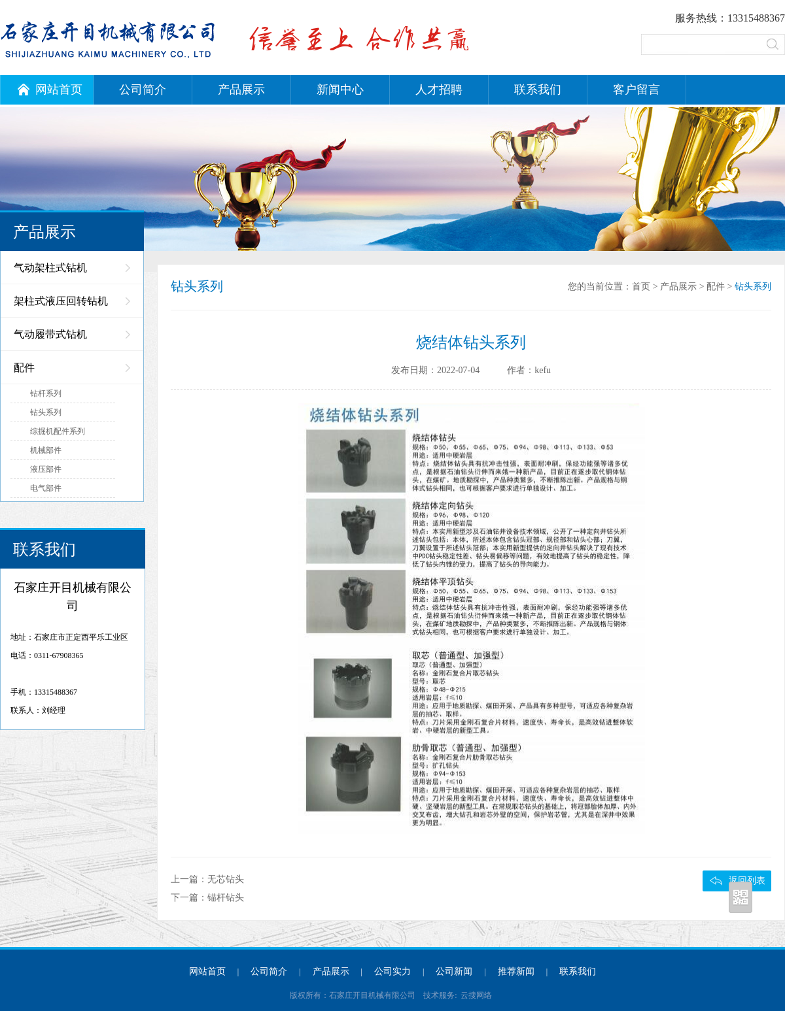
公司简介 (143, 90)
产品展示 (241, 90)
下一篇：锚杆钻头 (207, 898)
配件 (24, 367)
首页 (641, 286)
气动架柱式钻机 (50, 267)
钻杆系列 (45, 393)
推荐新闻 (516, 971)
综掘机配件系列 (57, 431)
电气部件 (45, 488)
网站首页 (50, 89)
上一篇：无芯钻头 (207, 879)
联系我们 (538, 90)
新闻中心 (340, 90)
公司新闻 (454, 971)
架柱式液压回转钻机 (61, 301)
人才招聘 (439, 90)
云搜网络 (476, 995)
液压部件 (45, 469)
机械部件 (45, 450)
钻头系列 (45, 412)
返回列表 (747, 881)
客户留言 (636, 90)
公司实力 (392, 971)
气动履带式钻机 (50, 334)
